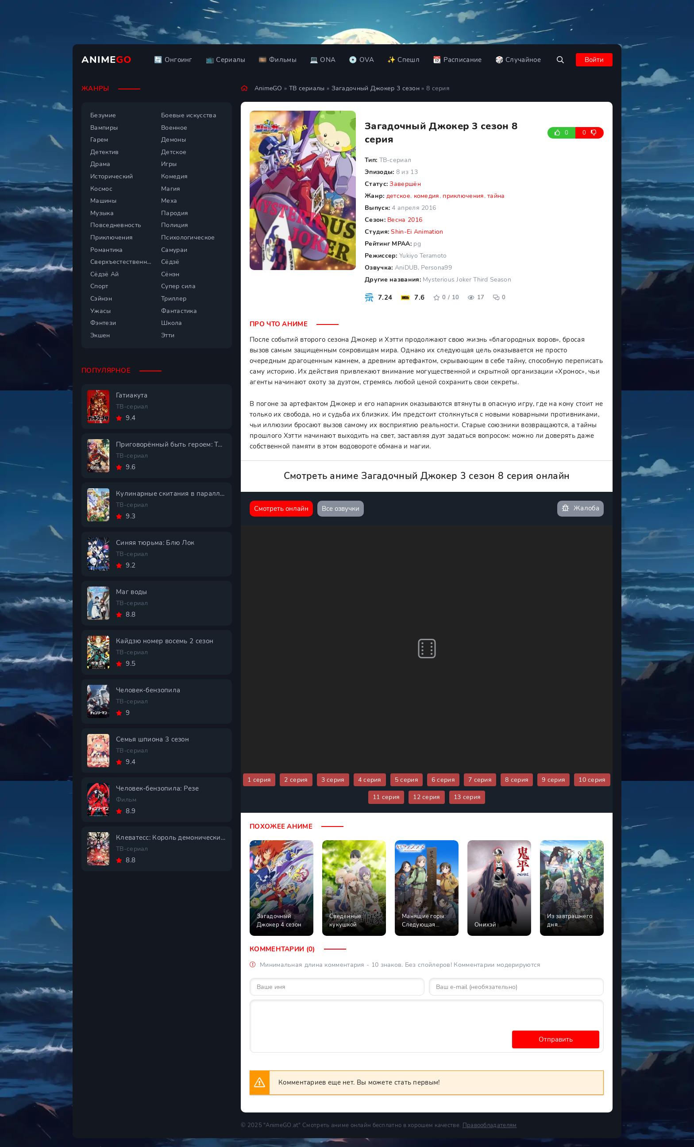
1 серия (259, 780)
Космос (101, 189)
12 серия (426, 797)
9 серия (553, 780)
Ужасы (100, 311)
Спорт (99, 286)
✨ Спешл (403, 59)
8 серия (516, 780)
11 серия (386, 797)
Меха (169, 201)
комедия (427, 196)
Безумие (103, 115)
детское (398, 196)
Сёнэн (170, 274)
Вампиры (104, 128)
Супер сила (178, 286)
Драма (100, 164)
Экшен (100, 335)
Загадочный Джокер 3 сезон (376, 88)
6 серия (443, 780)
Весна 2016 (404, 220)
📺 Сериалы (226, 59)
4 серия (370, 780)
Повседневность (115, 225)
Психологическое (188, 237)
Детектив (104, 152)
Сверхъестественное (121, 262)
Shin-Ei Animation (417, 232)
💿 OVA (361, 59)
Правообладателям (490, 1125)
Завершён (404, 184)
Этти (167, 335)
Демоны (173, 139)
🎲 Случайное (518, 59)
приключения (463, 196)
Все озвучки (340, 508)
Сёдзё (170, 262)
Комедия (174, 176)
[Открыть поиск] (560, 59)
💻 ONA (323, 59)
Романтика (106, 250)
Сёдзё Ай (104, 274)
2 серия (296, 780)
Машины (103, 201)
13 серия (467, 797)
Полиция (174, 225)
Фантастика (179, 311)
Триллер (173, 298)
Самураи (174, 250)
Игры (169, 164)
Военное (174, 128)
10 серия (591, 780)
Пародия (174, 213)
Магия (171, 189)
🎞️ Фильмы (277, 59)
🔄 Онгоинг (173, 59)
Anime (106, 59)
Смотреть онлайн (281, 508)
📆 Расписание (457, 59)
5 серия (406, 780)
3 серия (333, 780)
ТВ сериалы (307, 88)
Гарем (99, 139)
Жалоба (580, 508)
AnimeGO (268, 88)
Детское (173, 152)
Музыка (102, 213)
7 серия (480, 780)
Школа (171, 323)
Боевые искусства (188, 115)
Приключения (111, 237)
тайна (496, 196)
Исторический (111, 176)
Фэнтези (103, 323)
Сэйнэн (101, 298)
